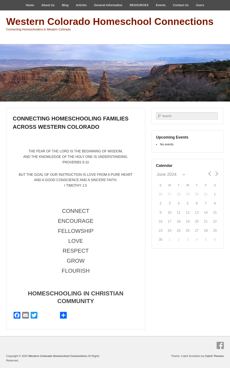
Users (200, 5)
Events (161, 5)
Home (30, 5)
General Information (108, 5)
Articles (81, 5)
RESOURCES (139, 5)
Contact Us (181, 5)
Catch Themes (214, 356)
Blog (65, 5)
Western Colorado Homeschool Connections (109, 21)
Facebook (220, 345)
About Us (48, 5)
